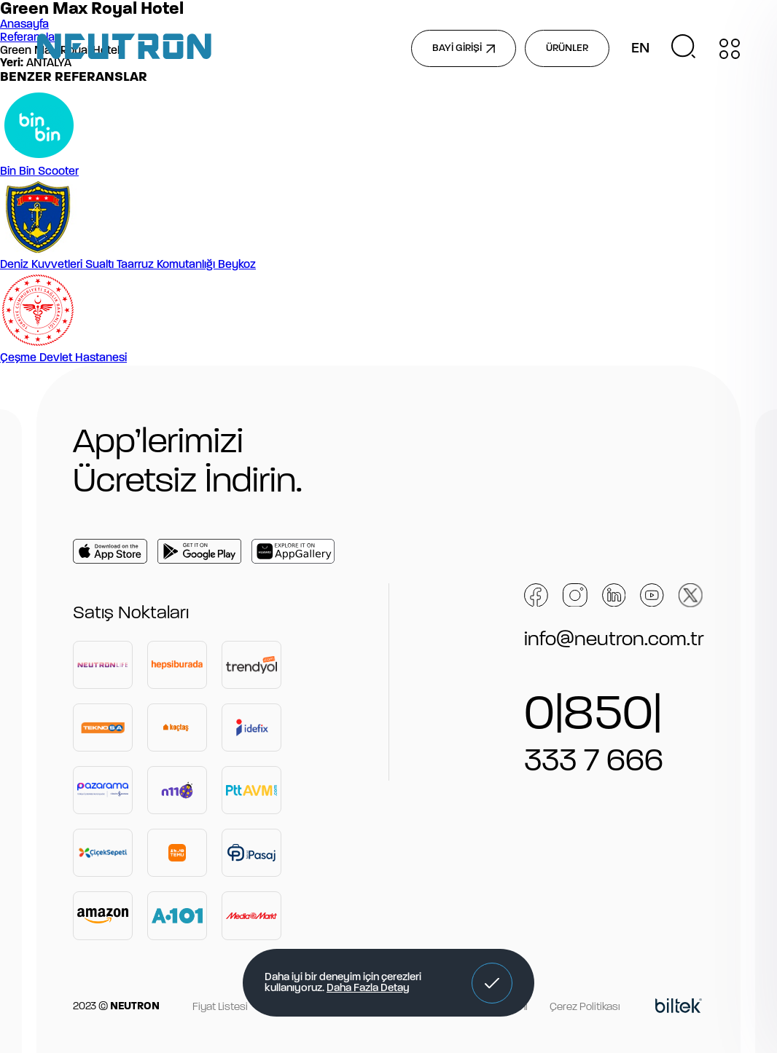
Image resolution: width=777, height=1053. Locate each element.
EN (640, 49)
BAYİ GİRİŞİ (463, 48)
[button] (492, 983)
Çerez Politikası (585, 1007)
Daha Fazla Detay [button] (368, 988)
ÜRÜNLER (567, 48)
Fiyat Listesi (220, 1007)
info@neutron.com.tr (614, 640)
